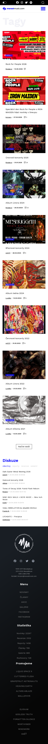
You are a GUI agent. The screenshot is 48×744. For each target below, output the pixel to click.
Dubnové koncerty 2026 (13, 480)
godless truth (24, 714)
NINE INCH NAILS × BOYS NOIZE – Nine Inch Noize (22, 498)
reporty (15, 466)
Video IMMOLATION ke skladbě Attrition (20, 508)
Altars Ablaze (24, 691)
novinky (24, 592)
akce (24, 602)
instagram (24, 617)
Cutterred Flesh (24, 676)
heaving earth (24, 686)
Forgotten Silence (24, 719)
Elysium (24, 709)
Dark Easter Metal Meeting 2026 (16, 472)
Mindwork (24, 729)
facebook (24, 612)
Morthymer (24, 724)
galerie (24, 607)
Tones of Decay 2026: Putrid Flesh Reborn (21, 489)
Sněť (24, 734)
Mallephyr (24, 696)
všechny (6, 466)
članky (24, 597)
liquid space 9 (24, 671)
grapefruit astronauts (24, 681)
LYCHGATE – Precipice (12, 517)
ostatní (34, 466)
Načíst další (24, 446)
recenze (25, 466)
